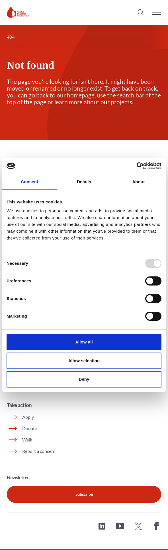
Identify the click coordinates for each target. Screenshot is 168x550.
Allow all (84, 341)
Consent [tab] (29, 181)
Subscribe (84, 494)
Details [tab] (84, 181)
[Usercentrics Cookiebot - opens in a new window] (136, 166)
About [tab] (138, 181)
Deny (84, 379)
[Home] (18, 12)
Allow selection (84, 360)
